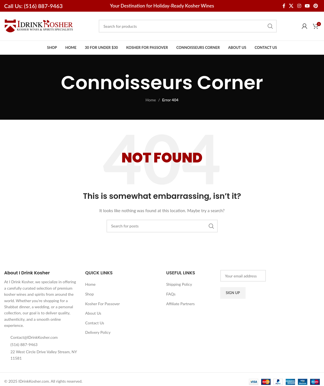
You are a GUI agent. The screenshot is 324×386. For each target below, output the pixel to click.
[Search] (188, 26)
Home (150, 99)
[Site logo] (39, 25)
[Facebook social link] (284, 6)
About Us (93, 313)
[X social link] (291, 6)
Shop (89, 294)
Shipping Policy (179, 284)
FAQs (170, 294)
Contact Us (94, 322)
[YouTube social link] (307, 6)
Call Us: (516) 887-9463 (33, 5)
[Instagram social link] (299, 6)
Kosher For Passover (102, 303)
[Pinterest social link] (316, 6)
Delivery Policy (97, 332)
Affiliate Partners (180, 303)
